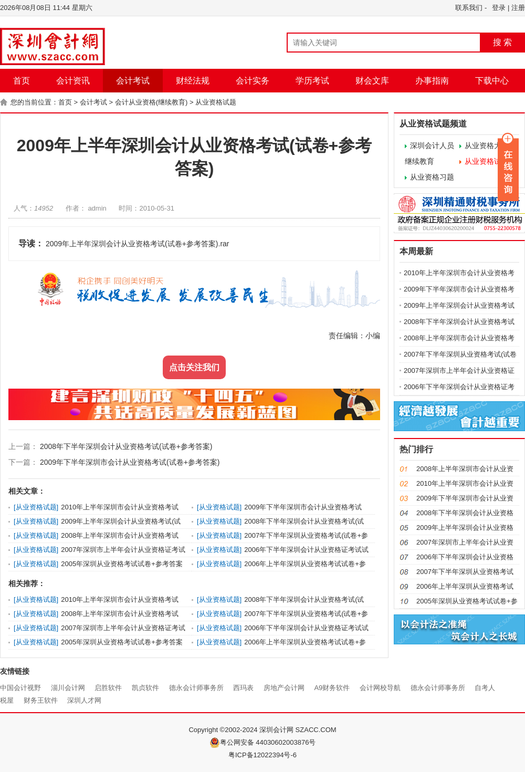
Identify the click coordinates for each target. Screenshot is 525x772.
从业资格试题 (215, 102)
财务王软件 (41, 700)
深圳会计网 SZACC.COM (298, 730)
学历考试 (312, 80)
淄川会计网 (68, 688)
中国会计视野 (20, 688)
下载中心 (492, 80)
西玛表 (243, 688)
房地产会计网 (284, 688)
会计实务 (252, 80)
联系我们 (468, 8)
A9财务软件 (332, 688)
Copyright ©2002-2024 (223, 730)
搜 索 (502, 42)
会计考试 (133, 80)
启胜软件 (108, 688)
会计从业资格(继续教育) (151, 102)
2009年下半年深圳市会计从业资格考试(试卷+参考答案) (129, 462)
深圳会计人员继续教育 (429, 153)
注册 (518, 8)
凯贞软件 (145, 688)
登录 (499, 8)
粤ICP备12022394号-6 (262, 755)
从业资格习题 (432, 177)
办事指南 (432, 80)
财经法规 (192, 80)
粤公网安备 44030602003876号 (262, 742)
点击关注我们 (194, 367)
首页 (21, 80)
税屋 (7, 700)
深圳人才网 (84, 700)
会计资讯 (73, 80)
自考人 (485, 688)
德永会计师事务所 (196, 688)
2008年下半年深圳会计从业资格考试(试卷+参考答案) (125, 446)
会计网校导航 (380, 688)
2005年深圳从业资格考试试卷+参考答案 (122, 564)
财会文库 (372, 80)
